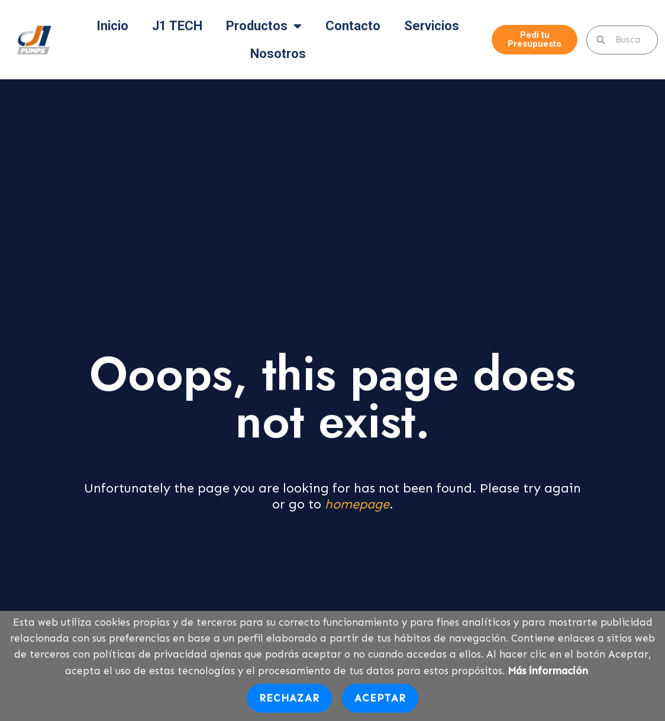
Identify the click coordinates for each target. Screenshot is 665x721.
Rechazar (289, 698)
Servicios (431, 25)
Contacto (352, 25)
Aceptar (380, 698)
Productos (264, 26)
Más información (548, 671)
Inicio (112, 25)
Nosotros (278, 53)
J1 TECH (177, 25)
